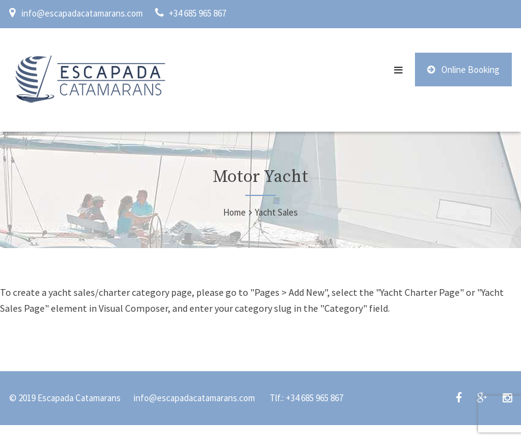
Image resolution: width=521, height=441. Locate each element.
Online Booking (463, 69)
